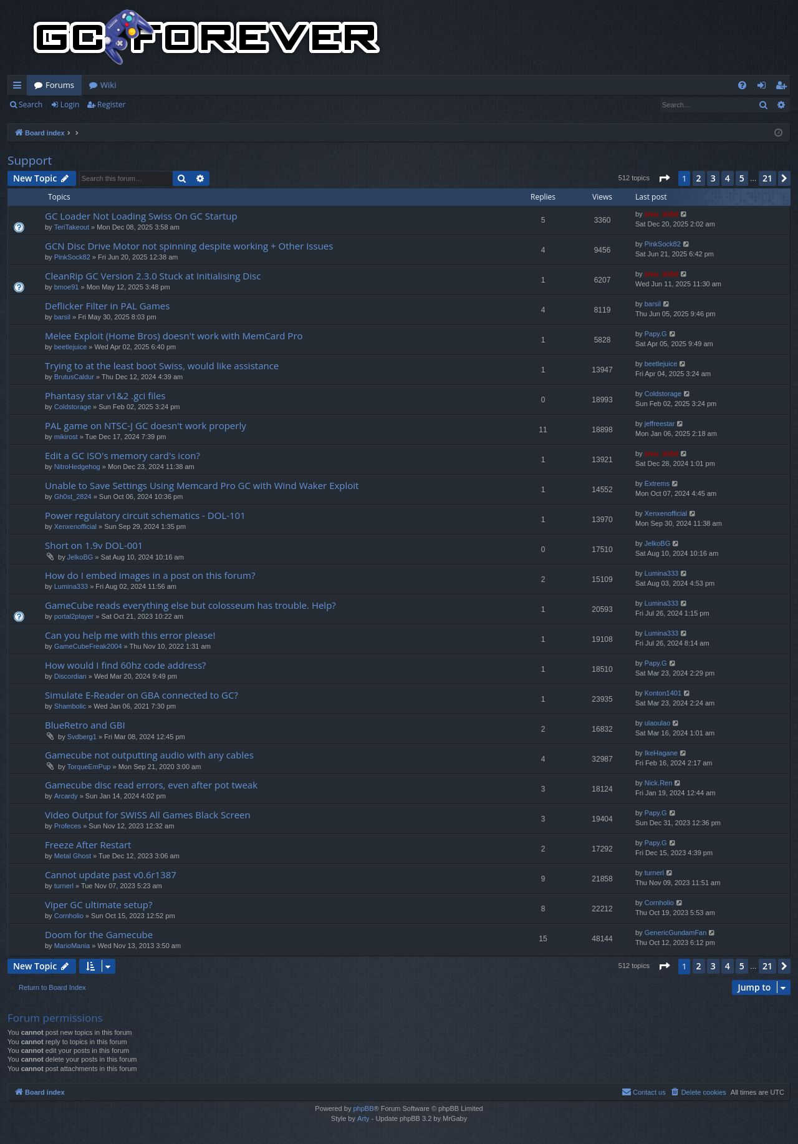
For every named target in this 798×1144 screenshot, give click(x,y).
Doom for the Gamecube (99, 934)
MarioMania (72, 945)
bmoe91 (66, 287)
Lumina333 (71, 586)
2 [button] (698, 178)
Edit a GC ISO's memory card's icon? (122, 455)
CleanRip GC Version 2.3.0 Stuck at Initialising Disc (153, 275)
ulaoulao (658, 723)
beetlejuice (70, 347)
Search (30, 104)
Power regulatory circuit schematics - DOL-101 (145, 515)
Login (69, 104)
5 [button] (741, 178)
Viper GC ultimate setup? (98, 904)
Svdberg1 (82, 736)
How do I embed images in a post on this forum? (150, 575)
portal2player (74, 616)
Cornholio (69, 915)
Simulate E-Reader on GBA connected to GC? (141, 695)
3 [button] (713, 178)
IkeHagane (661, 753)
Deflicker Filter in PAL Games (107, 305)
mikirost (66, 436)
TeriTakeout (71, 227)
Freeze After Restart (88, 844)
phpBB (363, 1108)
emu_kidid (661, 214)
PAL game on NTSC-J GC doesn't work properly (145, 425)
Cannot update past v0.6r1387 (110, 874)
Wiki (108, 84)
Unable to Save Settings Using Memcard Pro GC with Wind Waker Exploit (201, 485)
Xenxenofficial (75, 526)
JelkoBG (80, 557)
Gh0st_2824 (73, 496)
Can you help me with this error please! (130, 635)
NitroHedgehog (77, 466)
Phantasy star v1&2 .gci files (105, 395)
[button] (664, 178)
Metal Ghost (72, 856)
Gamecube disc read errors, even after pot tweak (151, 784)
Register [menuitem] (784, 87)
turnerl (64, 886)
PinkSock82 (72, 257)
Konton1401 (663, 693)
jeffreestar (660, 423)
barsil (62, 317)
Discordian (70, 676)
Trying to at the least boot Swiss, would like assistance (162, 365)
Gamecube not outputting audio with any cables (149, 755)
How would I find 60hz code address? (125, 665)
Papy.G (656, 333)
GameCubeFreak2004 (88, 646)
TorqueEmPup (89, 766)
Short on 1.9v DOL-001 (94, 545)
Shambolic (70, 706)
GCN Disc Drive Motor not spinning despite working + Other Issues (189, 246)
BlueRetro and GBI (85, 725)
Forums (60, 84)
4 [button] (727, 178)
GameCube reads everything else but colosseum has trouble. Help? (190, 605)
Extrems (657, 483)
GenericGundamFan (676, 932)
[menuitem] (742, 85)
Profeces (67, 826)
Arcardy (66, 796)
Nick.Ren (659, 783)
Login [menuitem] (764, 87)
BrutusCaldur (74, 377)
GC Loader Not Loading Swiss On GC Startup (141, 216)
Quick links (19, 87)
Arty (363, 1118)
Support (29, 160)
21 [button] (767, 178)
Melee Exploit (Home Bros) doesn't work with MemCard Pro (174, 335)
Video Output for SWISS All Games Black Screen (148, 814)
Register (111, 104)
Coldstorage (72, 406)
